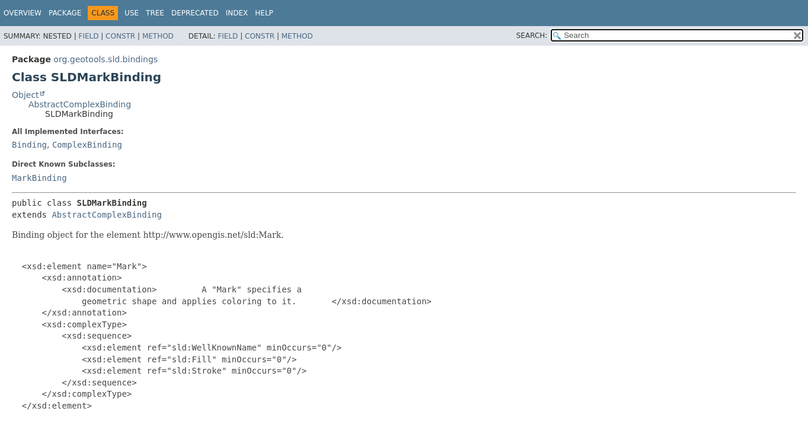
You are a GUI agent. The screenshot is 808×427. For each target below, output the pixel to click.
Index (237, 13)
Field (88, 36)
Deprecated (195, 13)
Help (264, 13)
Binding (29, 144)
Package (65, 13)
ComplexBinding (87, 144)
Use (131, 13)
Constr (120, 36)
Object (25, 95)
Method (158, 36)
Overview (22, 13)
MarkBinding (39, 178)
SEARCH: (532, 35)
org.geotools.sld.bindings (105, 59)
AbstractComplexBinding (79, 104)
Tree (155, 13)
